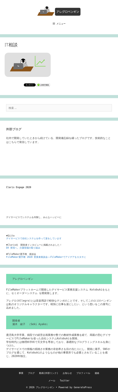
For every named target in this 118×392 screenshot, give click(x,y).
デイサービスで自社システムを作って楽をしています (33, 238)
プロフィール (83, 373)
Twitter (64, 380)
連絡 (97, 373)
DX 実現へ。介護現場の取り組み (23, 247)
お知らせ (67, 373)
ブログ (31, 373)
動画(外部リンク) (48, 373)
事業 (21, 373)
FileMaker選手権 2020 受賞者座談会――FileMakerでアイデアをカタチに (46, 257)
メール (51, 380)
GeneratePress (83, 387)
